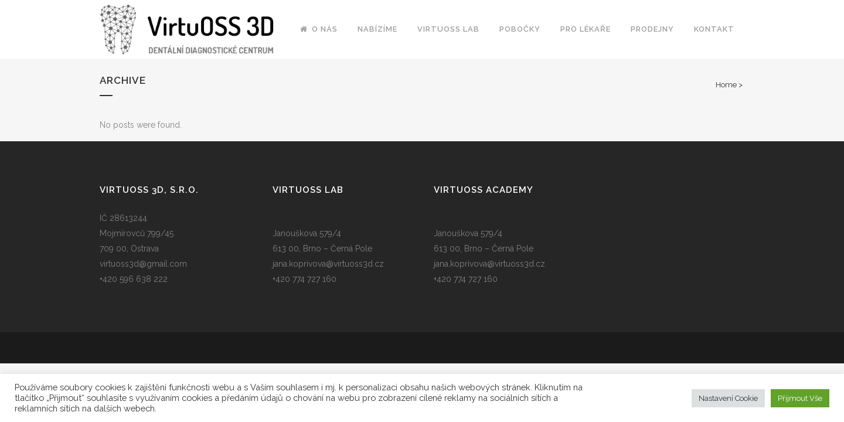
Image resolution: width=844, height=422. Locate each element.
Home (726, 84)
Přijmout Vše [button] (800, 398)
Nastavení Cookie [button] (728, 398)
